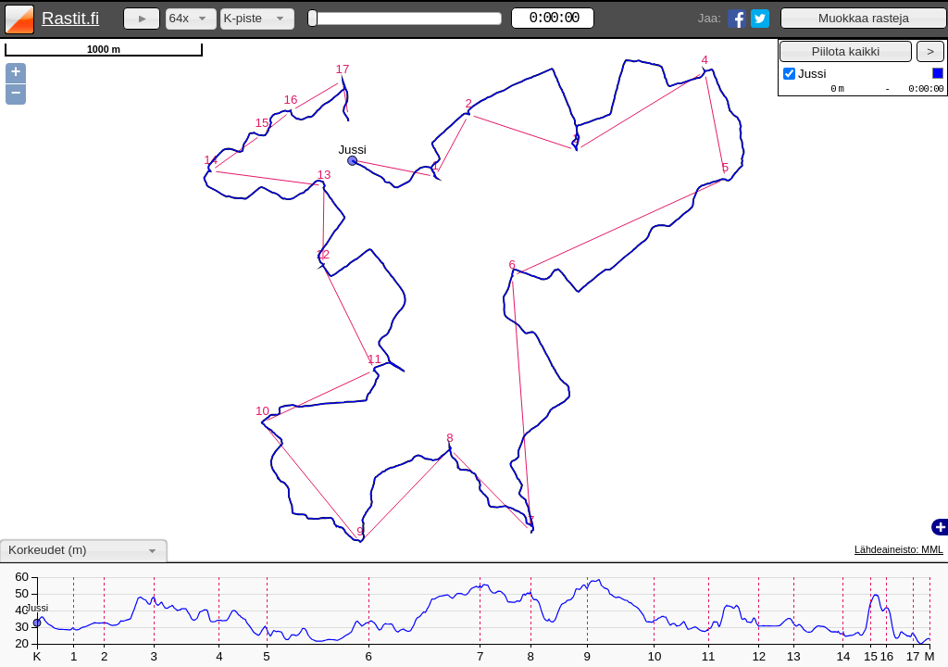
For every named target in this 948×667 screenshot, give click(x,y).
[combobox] (191, 19)
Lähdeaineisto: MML (898, 549)
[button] (863, 18)
